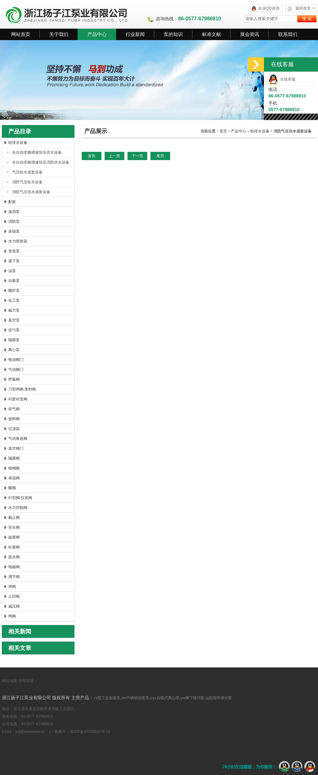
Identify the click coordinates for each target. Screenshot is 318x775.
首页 (223, 131)
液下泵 (14, 261)
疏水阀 (14, 557)
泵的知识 (173, 34)
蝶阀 (12, 488)
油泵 (12, 271)
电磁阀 (14, 567)
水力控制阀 (17, 507)
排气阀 (14, 409)
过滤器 (14, 428)
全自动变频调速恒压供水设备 (37, 152)
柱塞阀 (14, 547)
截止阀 (14, 517)
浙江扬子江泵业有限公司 (75, 14)
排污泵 (14, 330)
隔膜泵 (14, 340)
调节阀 (14, 576)
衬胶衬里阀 (17, 399)
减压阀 (14, 606)
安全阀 (14, 527)
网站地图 (9, 681)
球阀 (12, 586)
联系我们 (287, 34)
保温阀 (14, 478)
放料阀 (14, 419)
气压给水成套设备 (27, 172)
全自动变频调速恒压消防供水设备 (40, 162)
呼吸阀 (14, 379)
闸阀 (12, 616)
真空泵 (14, 320)
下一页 (137, 156)
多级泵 (14, 231)
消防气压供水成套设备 (31, 192)
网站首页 (20, 34)
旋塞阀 (14, 537)
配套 (12, 202)
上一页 (114, 156)
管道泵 (14, 251)
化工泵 (14, 300)
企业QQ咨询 (269, 8)
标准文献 (211, 34)
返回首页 (305, 8)
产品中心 (97, 34)
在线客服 (281, 79)
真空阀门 (16, 448)
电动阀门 (16, 359)
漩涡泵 (14, 211)
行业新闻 (135, 34)
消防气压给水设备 (27, 182)
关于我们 (58, 34)
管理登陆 (26, 681)
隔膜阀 (14, 458)
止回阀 (14, 596)
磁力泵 (14, 310)
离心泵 (14, 350)
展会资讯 (249, 34)
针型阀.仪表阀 (20, 498)
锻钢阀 (14, 468)
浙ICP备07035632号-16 (90, 731)
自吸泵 (14, 280)
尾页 (160, 156)
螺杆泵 (14, 290)
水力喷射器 (17, 241)
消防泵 (14, 221)
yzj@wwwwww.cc (30, 731)
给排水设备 (17, 142)
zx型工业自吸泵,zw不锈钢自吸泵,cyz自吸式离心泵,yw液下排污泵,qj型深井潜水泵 (162, 698)
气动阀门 (16, 369)
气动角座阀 (17, 438)
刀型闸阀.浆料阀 (22, 389)
